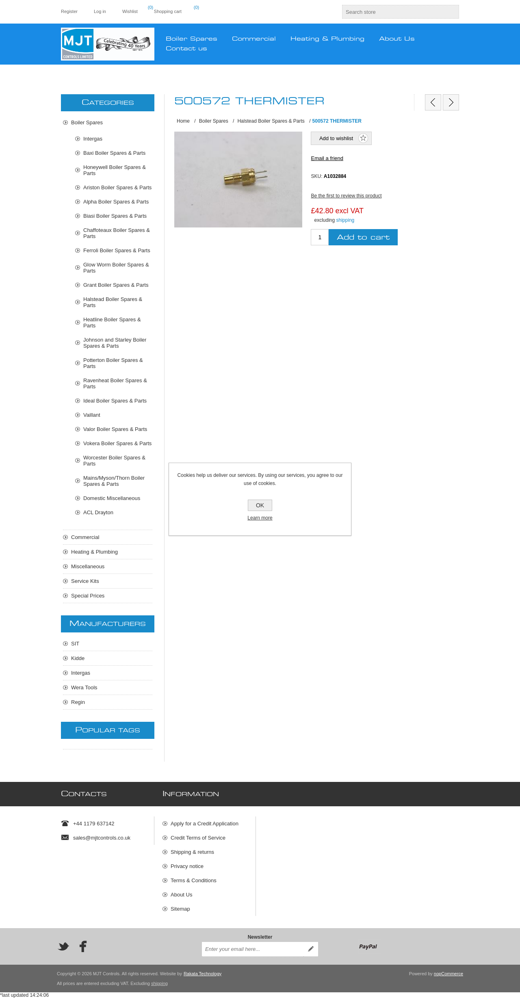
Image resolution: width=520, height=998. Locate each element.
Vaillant (91, 415)
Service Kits (85, 581)
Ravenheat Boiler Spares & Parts (115, 383)
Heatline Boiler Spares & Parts (112, 322)
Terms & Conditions (194, 880)
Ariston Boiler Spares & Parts (117, 187)
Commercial (85, 537)
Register (69, 11)
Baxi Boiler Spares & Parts (114, 153)
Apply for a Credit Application (204, 823)
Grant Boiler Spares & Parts (115, 285)
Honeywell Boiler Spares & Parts (114, 170)
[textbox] (393, 11)
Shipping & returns (192, 852)
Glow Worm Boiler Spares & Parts (116, 268)
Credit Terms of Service (198, 838)
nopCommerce (448, 973)
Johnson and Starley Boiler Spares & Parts (114, 343)
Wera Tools (84, 687)
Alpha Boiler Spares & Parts (116, 202)
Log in (100, 11)
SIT (75, 644)
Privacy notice (187, 866)
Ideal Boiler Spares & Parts (115, 401)
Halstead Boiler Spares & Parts (112, 302)
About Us (181, 895)
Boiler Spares (87, 122)
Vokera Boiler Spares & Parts (117, 443)
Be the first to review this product (346, 196)
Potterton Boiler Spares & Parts (113, 363)
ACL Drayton (98, 512)
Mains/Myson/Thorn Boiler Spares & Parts (114, 481)
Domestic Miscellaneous (111, 498)
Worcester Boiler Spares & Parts (114, 461)
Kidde (77, 658)
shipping (345, 220)
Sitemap (180, 909)
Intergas (92, 139)
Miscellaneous (87, 566)
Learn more (259, 518)
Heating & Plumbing (94, 552)
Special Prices (87, 596)
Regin (78, 702)
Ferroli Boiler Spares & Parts (116, 250)
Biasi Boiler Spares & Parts (115, 216)
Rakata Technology (202, 973)
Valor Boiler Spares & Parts (115, 429)
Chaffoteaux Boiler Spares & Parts (116, 233)
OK (260, 505)
